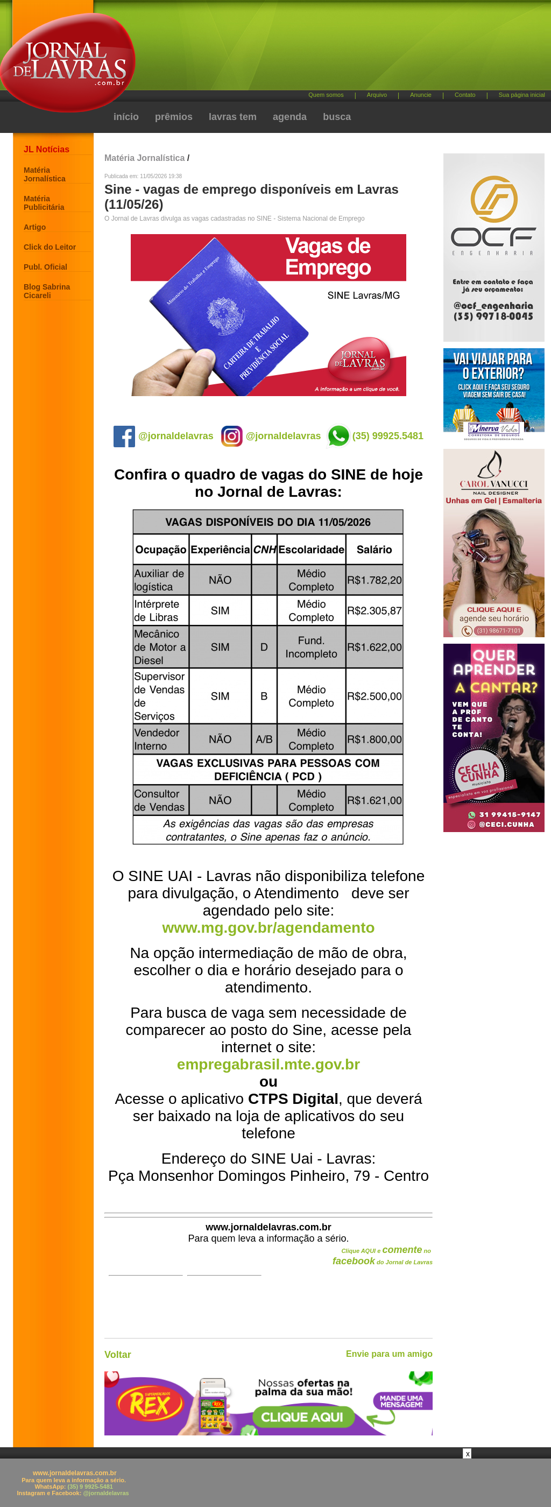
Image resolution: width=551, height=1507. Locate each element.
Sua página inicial (522, 94)
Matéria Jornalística (45, 174)
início (126, 116)
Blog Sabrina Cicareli (47, 291)
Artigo (35, 227)
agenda (290, 116)
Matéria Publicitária (44, 203)
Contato (465, 94)
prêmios (174, 116)
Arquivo (377, 94)
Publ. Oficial (45, 267)
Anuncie (421, 94)
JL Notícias (46, 149)
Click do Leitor (50, 247)
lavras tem (233, 116)
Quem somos (325, 94)
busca (337, 116)
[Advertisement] (332, 48)
